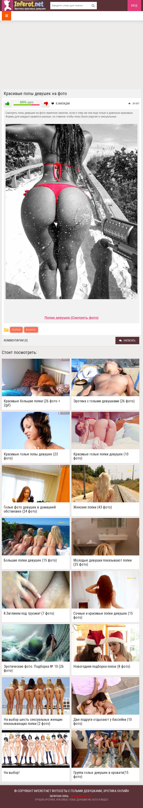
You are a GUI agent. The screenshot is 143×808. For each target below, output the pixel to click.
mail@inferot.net (81, 796)
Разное (31, 329)
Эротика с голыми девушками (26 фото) (104, 401)
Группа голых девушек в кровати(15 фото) (100, 775)
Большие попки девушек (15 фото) (30, 560)
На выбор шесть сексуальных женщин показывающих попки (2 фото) (33, 721)
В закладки (60, 103)
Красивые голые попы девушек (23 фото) (31, 456)
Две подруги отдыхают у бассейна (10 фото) (102, 721)
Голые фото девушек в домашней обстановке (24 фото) (30, 509)
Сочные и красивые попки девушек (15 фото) (103, 615)
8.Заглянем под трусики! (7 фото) (29, 613)
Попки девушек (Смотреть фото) (71, 318)
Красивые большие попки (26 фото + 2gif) (32, 403)
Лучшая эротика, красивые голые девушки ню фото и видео (71, 799)
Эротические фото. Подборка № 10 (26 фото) (34, 668)
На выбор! (12, 773)
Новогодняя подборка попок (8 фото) (101, 666)
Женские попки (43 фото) (92, 507)
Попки (16, 329)
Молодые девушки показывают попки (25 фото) (102, 562)
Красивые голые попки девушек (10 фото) (100, 456)
